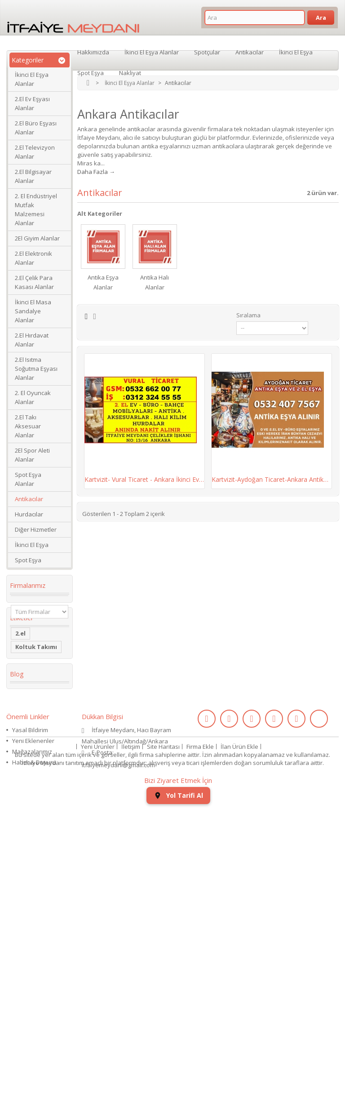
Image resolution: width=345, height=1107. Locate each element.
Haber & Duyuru (34, 1020)
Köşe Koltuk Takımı (33, 745)
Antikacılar (29, 499)
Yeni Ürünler (98, 1044)
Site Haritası (163, 1044)
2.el (20, 660)
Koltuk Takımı (36, 674)
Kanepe (26, 797)
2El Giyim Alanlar (37, 238)
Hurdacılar (29, 514)
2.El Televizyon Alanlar (35, 151)
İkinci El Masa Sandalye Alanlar (33, 311)
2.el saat (27, 831)
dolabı (25, 763)
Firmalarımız (27, 585)
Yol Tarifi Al (178, 1093)
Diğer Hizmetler (36, 529)
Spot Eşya (28, 560)
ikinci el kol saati (32, 875)
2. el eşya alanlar (28, 711)
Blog (16, 925)
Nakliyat (130, 72)
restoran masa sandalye (37, 779)
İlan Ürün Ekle (239, 1044)
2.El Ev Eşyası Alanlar (32, 103)
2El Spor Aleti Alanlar (32, 454)
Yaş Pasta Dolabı (29, 814)
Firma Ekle (200, 1044)
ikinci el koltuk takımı (37, 895)
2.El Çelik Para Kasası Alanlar (34, 282)
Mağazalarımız (32, 1009)
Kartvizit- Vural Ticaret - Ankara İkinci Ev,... (144, 479)
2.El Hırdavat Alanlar (32, 339)
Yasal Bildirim (30, 988)
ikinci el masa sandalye (35, 690)
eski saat (28, 844)
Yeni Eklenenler (33, 999)
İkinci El (26, 729)
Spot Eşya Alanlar (28, 479)
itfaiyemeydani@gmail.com (118, 1023)
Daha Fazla (92, 172)
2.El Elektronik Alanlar (33, 258)
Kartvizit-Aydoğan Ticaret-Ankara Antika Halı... (272, 479)
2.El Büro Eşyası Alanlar (36, 127)
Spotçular (207, 51)
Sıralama (248, 315)
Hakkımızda (93, 51)
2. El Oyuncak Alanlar (33, 397)
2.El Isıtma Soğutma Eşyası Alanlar (36, 369)
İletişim (130, 1044)
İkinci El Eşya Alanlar (32, 79)
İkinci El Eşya (32, 545)
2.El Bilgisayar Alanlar (33, 176)
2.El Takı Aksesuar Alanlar (28, 426)
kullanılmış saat (38, 858)
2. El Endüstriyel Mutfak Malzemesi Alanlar (36, 209)
